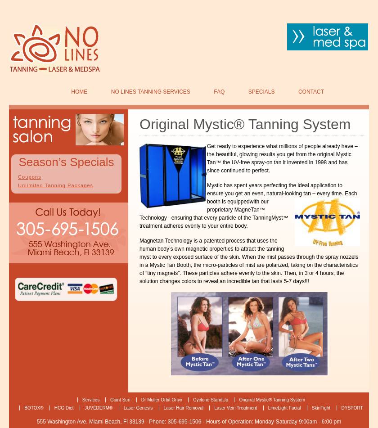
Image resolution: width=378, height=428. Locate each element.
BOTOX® (33, 407)
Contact (311, 92)
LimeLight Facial (284, 407)
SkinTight (321, 407)
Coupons (29, 177)
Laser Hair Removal (183, 407)
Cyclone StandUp (210, 399)
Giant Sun (120, 399)
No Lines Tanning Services (150, 92)
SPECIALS (261, 92)
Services (91, 399)
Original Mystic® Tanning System (272, 399)
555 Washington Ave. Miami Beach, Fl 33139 (91, 422)
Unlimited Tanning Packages (55, 185)
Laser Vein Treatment (235, 407)
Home (79, 92)
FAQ (219, 92)
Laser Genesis (138, 407)
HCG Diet (64, 407)
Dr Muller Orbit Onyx (161, 399)
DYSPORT (352, 407)
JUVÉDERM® (98, 407)
